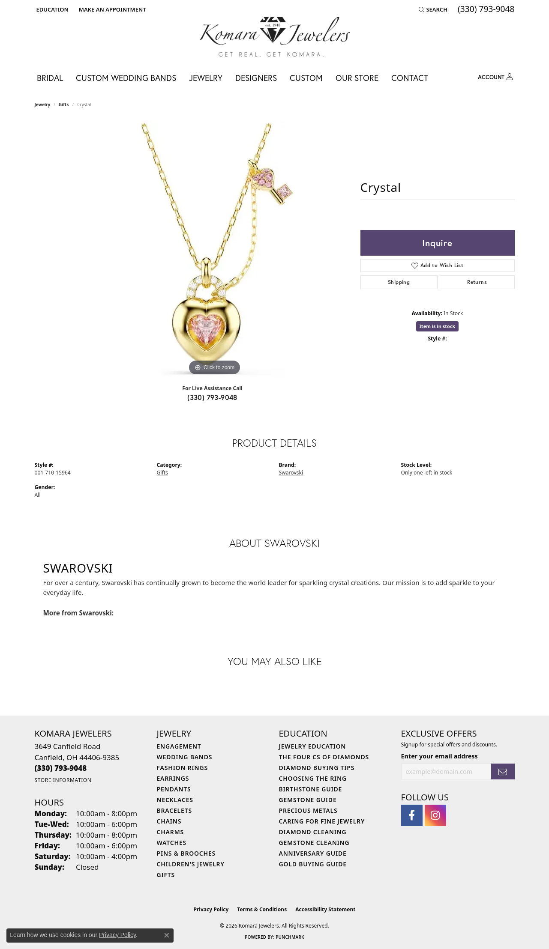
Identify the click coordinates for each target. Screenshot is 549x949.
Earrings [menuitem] (173, 778)
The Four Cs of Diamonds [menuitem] (324, 757)
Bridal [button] (50, 77)
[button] (52, 9)
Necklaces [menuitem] (175, 800)
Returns (477, 282)
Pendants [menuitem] (174, 789)
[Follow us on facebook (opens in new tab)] (412, 815)
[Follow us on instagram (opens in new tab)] (435, 815)
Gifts (64, 104)
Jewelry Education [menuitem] (312, 746)
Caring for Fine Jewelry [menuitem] (322, 821)
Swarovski (291, 472)
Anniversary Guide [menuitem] (313, 853)
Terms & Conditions (262, 909)
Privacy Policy (211, 909)
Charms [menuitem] (170, 832)
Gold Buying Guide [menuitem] (313, 864)
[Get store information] (63, 780)
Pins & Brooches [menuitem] (186, 853)
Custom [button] (306, 77)
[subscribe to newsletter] (502, 771)
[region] (214, 249)
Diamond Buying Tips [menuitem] (317, 768)
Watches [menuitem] (172, 843)
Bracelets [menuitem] (174, 810)
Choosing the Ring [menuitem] (313, 778)
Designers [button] (256, 77)
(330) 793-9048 (212, 397)
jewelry (43, 104)
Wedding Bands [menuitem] (185, 757)
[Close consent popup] (166, 935)
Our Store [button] (357, 77)
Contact (409, 77)
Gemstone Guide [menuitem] (308, 800)
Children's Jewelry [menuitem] (191, 864)
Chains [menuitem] (169, 821)
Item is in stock (438, 326)
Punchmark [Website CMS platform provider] (290, 937)
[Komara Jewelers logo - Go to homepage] (275, 37)
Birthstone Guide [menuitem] (310, 789)
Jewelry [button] (205, 77)
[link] (111, 9)
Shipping (399, 282)
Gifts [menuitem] (166, 875)
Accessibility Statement (325, 909)
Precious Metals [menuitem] (308, 810)
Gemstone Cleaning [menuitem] (314, 843)
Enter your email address (439, 756)
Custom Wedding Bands (126, 77)
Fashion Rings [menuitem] (182, 768)
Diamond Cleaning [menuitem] (313, 832)
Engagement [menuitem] (179, 746)
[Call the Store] (61, 768)
